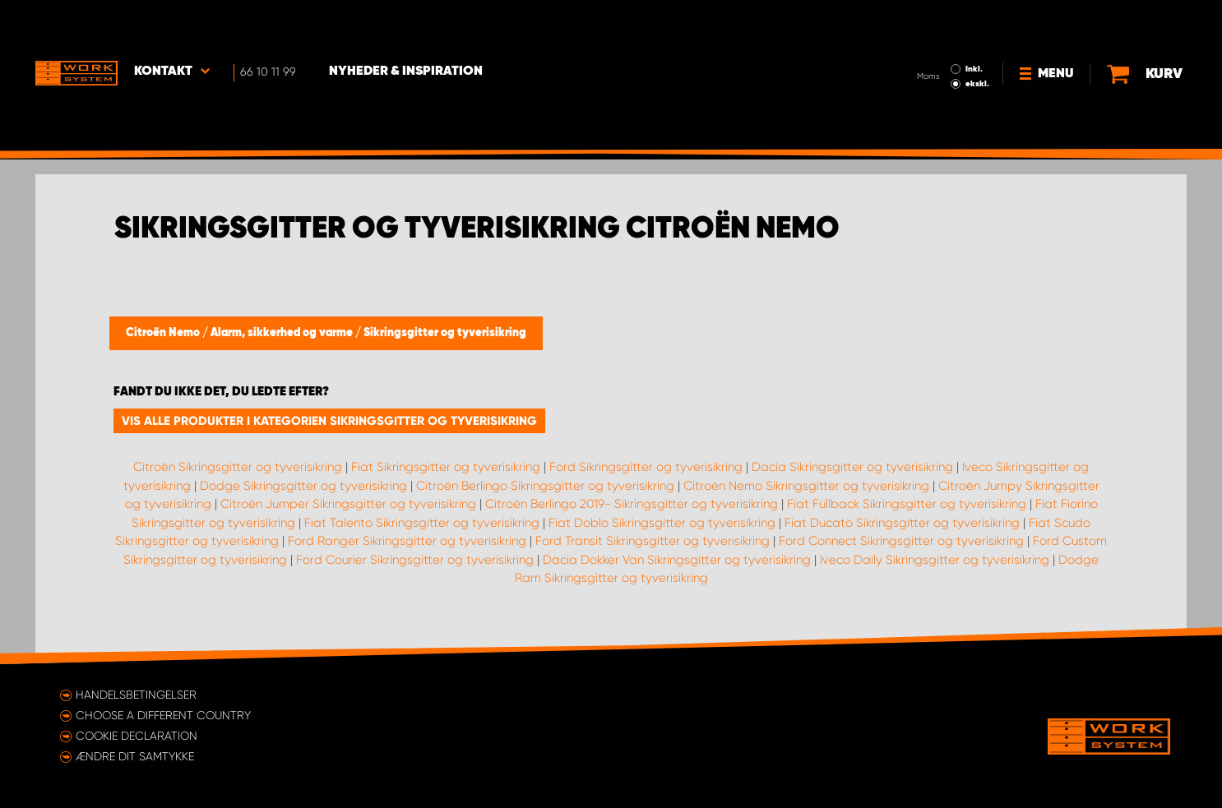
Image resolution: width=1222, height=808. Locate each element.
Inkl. (974, 23)
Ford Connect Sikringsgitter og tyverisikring (901, 540)
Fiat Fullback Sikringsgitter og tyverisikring (906, 503)
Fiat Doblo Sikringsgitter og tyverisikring (662, 522)
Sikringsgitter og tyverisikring (444, 333)
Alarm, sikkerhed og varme (283, 333)
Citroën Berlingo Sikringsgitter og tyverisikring (545, 485)
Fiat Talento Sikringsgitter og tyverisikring (421, 522)
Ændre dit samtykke (135, 756)
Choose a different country (163, 715)
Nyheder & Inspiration (406, 25)
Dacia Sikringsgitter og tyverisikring (852, 466)
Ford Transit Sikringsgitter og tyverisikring (652, 540)
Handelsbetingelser (136, 694)
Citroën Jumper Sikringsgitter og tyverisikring (348, 503)
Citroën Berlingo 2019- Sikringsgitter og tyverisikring (631, 503)
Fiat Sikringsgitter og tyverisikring (445, 466)
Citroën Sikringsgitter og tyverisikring (237, 466)
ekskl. (977, 38)
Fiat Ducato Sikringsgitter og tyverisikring (902, 522)
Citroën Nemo (164, 333)
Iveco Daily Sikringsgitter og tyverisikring (934, 559)
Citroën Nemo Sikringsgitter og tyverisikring (806, 485)
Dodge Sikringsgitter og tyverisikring (303, 485)
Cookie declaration (136, 735)
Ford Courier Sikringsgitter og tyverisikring (415, 559)
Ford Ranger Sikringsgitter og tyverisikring (407, 540)
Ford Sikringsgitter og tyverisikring (646, 466)
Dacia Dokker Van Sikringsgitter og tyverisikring (677, 559)
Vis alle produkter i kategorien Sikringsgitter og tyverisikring (329, 420)
